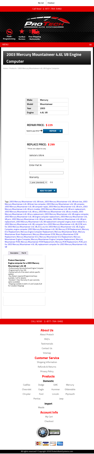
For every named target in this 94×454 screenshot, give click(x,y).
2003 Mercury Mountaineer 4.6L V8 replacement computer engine (43, 222)
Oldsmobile (70, 390)
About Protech (47, 335)
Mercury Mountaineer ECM (44, 235)
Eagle (41, 390)
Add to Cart (46, 190)
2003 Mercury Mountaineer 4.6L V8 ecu (21, 212)
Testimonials (47, 344)
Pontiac (37, 399)
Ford (41, 395)
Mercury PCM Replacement (66, 242)
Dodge (41, 385)
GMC (55, 385)
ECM (80, 225)
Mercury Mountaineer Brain (65, 232)
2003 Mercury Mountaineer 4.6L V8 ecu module (58, 212)
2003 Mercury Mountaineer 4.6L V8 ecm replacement (63, 210)
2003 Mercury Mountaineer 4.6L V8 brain (26, 202)
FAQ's (47, 340)
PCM (81, 242)
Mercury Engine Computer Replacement (37, 232)
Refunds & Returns (47, 367)
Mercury (70, 385)
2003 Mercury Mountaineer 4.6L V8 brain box (63, 202)
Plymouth (70, 395)
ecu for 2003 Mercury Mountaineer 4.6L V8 (60, 227)
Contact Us (47, 349)
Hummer (55, 390)
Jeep (61, 399)
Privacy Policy (47, 372)
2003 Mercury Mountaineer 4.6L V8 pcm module (32, 220)
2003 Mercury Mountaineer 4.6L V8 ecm (65, 207)
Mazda (41, 408)
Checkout (51, 3)
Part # (24, 253)
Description (14, 253)
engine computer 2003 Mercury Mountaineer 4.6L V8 (36, 230)
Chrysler (27, 395)
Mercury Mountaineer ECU (27, 237)
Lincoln (55, 395)
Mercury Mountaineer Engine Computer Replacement (53, 240)
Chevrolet (26, 390)
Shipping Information (47, 363)
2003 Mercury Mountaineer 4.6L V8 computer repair (26, 207)
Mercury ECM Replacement (69, 230)
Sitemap (47, 354)
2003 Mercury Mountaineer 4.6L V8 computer (65, 205)
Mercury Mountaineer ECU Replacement (56, 237)
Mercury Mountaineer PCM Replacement (37, 242)
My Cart (41, 3)
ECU (40, 227)
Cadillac (26, 385)
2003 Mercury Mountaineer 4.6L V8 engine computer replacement (32, 217)
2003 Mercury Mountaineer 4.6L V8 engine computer (66, 215)
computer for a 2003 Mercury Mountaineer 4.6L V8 (56, 225)
